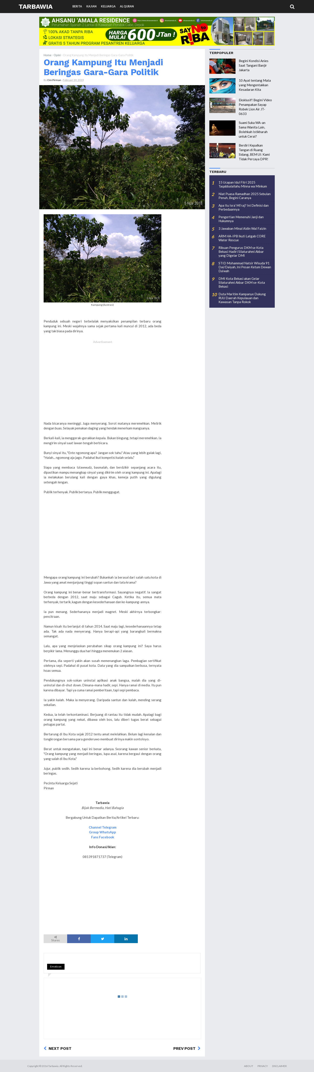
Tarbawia (36, 6)
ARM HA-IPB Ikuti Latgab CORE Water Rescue (242, 238)
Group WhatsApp (102, 832)
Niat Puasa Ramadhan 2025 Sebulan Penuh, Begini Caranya (244, 196)
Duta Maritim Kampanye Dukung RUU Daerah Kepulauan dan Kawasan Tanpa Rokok (242, 298)
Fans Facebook (102, 837)
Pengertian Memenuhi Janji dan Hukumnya (241, 219)
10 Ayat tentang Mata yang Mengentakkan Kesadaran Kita (255, 84)
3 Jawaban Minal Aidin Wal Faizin (242, 228)
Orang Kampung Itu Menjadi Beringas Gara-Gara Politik (103, 67)
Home (47, 55)
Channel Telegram (102, 827)
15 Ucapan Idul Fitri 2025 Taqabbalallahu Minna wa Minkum (242, 184)
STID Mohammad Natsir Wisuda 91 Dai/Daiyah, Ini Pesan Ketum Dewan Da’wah (244, 267)
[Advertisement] (102, 385)
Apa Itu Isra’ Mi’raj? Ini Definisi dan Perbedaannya (243, 207)
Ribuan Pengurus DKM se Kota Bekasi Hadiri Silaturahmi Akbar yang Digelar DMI (241, 251)
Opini (57, 55)
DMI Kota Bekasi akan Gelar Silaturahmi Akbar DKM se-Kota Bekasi (241, 282)
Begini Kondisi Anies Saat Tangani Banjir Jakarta (253, 65)
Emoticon (55, 966)
